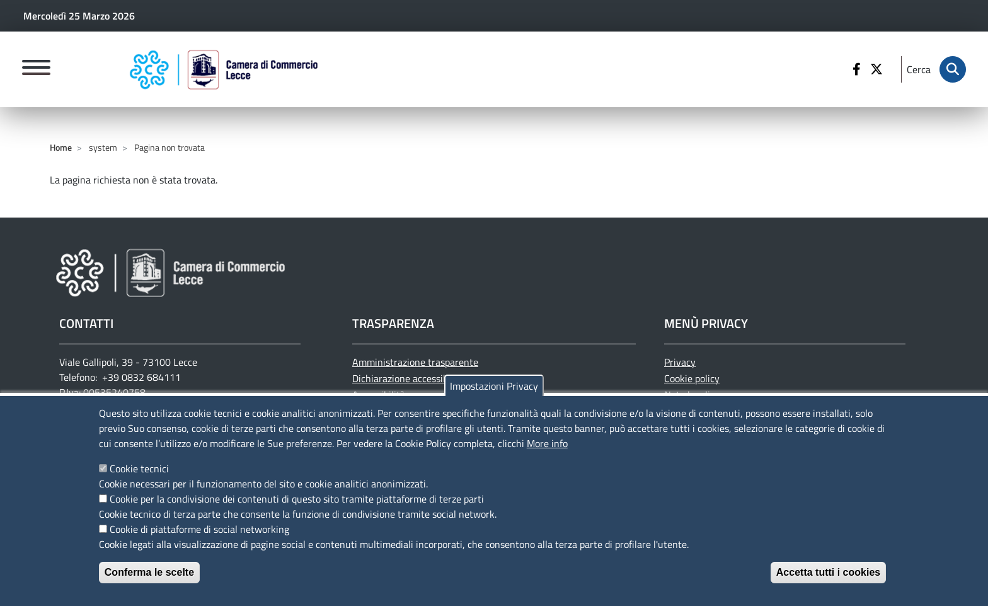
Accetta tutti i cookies (828, 578)
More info (547, 449)
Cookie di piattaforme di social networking (199, 535)
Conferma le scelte (149, 578)
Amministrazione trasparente (415, 362)
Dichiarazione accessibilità (408, 378)
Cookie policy (692, 378)
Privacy (680, 362)
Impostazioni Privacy (494, 392)
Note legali (687, 394)
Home (61, 147)
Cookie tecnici (139, 474)
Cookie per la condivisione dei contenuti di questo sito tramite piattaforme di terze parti (297, 505)
